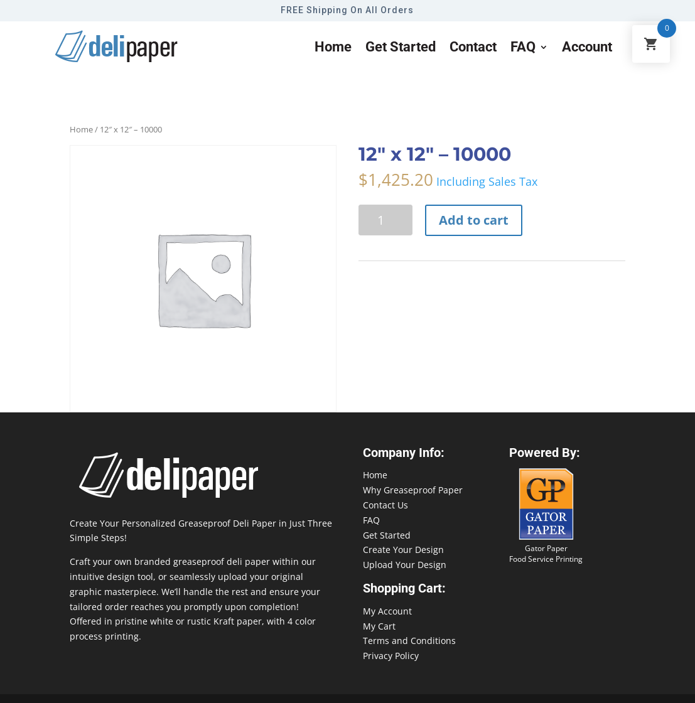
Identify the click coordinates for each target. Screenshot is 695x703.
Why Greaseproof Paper (413, 490)
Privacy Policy (391, 656)
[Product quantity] (385, 220)
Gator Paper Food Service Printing (546, 553)
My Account (387, 611)
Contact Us (385, 505)
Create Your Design (403, 549)
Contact (473, 49)
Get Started (387, 535)
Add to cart (474, 220)
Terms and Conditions (409, 641)
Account (587, 49)
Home (333, 49)
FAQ (523, 49)
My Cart (379, 626)
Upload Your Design (404, 565)
